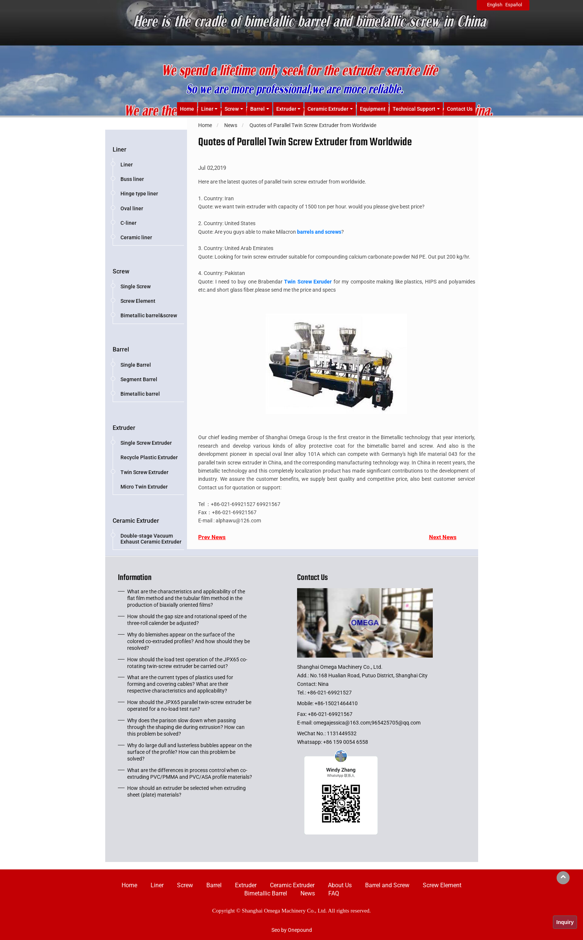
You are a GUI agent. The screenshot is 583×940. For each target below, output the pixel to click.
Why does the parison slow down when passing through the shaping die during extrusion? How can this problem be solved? (186, 727)
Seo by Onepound (291, 930)
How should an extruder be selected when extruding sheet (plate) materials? (186, 791)
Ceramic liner (136, 237)
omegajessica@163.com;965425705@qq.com (367, 723)
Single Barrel (135, 365)
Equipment (373, 109)
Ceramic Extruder (136, 520)
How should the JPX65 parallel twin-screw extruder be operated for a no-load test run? (189, 705)
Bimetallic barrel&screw (148, 315)
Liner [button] (207, 109)
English (494, 4)
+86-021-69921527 (329, 693)
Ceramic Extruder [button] (327, 109)
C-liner (128, 223)
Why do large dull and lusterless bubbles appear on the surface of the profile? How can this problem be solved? (189, 752)
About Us (340, 885)
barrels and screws (319, 232)
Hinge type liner (139, 194)
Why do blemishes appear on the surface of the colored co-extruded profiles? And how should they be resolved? (188, 641)
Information (135, 579)
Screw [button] (232, 109)
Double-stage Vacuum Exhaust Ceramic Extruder (150, 539)
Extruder (124, 427)
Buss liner (132, 179)
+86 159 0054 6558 (345, 742)
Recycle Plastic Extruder (149, 457)
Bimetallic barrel (140, 394)
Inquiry (565, 922)
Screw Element (137, 301)
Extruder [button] (286, 109)
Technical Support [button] (414, 109)
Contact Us (460, 109)
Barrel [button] (257, 109)
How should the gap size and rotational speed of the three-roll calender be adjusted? (187, 619)
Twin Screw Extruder (144, 472)
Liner (119, 149)
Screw (121, 271)
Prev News (212, 537)
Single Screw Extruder (146, 443)
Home (187, 109)
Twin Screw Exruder (308, 282)
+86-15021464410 (336, 703)
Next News (443, 537)
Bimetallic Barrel (265, 893)
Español (513, 4)
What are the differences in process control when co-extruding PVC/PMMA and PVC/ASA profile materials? (189, 773)
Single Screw (135, 286)
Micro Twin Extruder (144, 487)
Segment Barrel (138, 379)
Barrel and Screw (387, 885)
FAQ (333, 893)
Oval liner (131, 208)
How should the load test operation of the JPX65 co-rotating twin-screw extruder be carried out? (187, 663)
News (307, 893)
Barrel (121, 349)
